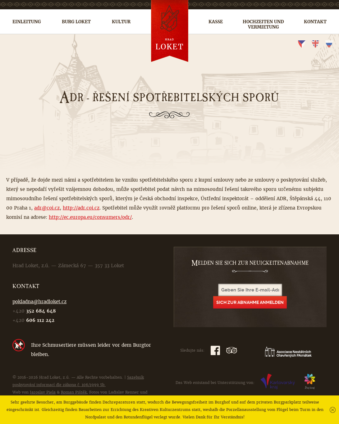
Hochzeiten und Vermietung (263, 24)
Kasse (215, 22)
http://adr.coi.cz (81, 208)
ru (329, 44)
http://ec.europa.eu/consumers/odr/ (90, 217)
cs (301, 44)
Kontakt (315, 22)
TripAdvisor (231, 350)
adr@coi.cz (47, 208)
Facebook (215, 350)
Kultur (121, 22)
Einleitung (26, 22)
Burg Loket (76, 22)
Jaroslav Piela (43, 392)
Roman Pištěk (74, 392)
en (315, 44)
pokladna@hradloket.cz (39, 301)
